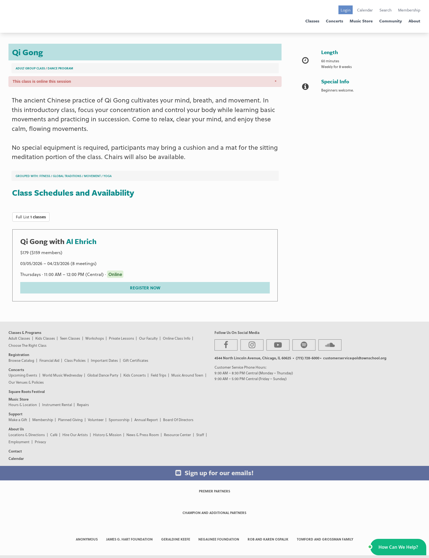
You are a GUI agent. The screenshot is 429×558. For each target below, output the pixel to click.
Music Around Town (187, 375)
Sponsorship (119, 419)
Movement (92, 176)
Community (390, 21)
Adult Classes (19, 338)
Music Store (361, 21)
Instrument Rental (57, 404)
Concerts (334, 21)
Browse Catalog (21, 360)
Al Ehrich (81, 241)
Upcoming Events (22, 375)
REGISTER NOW (145, 288)
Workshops (94, 338)
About (414, 21)
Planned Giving (70, 419)
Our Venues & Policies (26, 382)
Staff (200, 434)
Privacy (40, 441)
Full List (31, 217)
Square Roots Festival (26, 391)
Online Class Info (176, 338)
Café (53, 434)
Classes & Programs (24, 332)
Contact (15, 451)
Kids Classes (45, 338)
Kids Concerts (134, 375)
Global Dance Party (102, 375)
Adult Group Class (30, 68)
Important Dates (104, 360)
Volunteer (96, 419)
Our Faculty (148, 338)
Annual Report (146, 419)
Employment (19, 441)
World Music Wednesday (62, 375)
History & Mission (107, 434)
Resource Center (177, 434)
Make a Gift (17, 419)
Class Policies (75, 360)
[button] (398, 547)
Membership (409, 10)
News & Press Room (142, 434)
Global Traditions (67, 176)
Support (15, 413)
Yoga (107, 176)
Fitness (44, 176)
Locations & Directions (26, 434)
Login (345, 10)
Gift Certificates (135, 360)
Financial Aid (49, 360)
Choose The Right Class (27, 345)
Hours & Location (22, 404)
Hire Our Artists (75, 434)
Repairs (83, 404)
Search (385, 10)
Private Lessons (121, 338)
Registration (18, 354)
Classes (312, 21)
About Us (16, 428)
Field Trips (158, 375)
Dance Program (60, 68)
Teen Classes (70, 338)
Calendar (365, 10)
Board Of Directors (178, 419)
